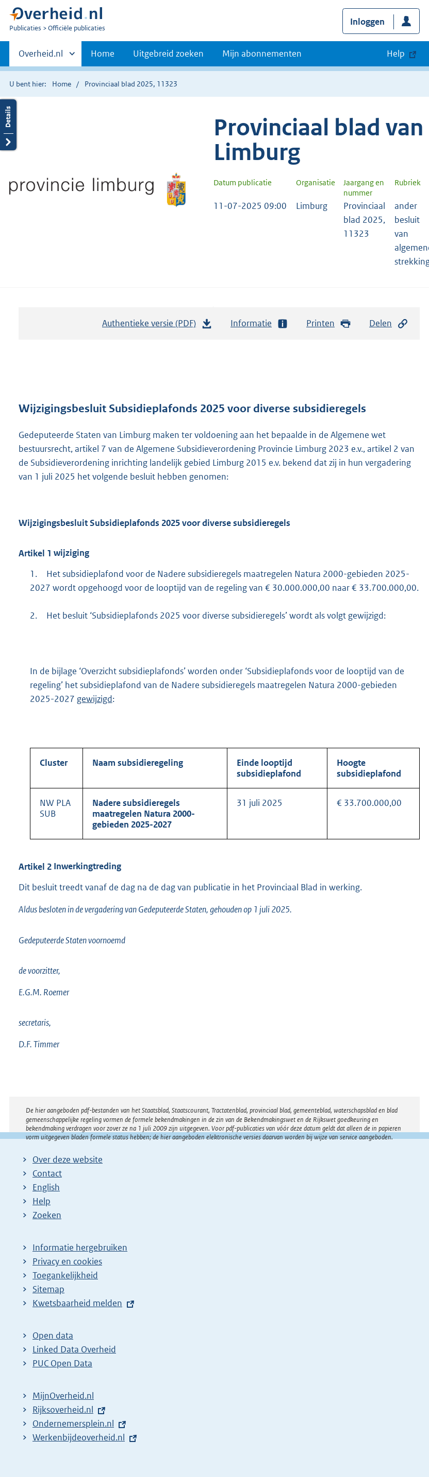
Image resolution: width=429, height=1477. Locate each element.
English (46, 1187)
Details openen (8, 124)
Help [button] (396, 53)
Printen (328, 323)
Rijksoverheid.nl (62, 1409)
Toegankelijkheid (65, 1275)
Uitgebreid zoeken (168, 53)
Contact (47, 1173)
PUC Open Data (62, 1363)
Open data (52, 1335)
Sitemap (48, 1289)
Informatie (259, 323)
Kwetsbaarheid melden (77, 1303)
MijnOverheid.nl (63, 1395)
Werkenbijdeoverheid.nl (78, 1437)
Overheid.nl (41, 56)
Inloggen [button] (367, 21)
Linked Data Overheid (74, 1349)
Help (41, 1201)
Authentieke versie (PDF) (157, 325)
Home (102, 53)
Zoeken (46, 1215)
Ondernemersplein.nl (73, 1423)
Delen (388, 323)
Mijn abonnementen (262, 53)
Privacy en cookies (67, 1261)
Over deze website (67, 1159)
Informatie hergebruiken (79, 1247)
